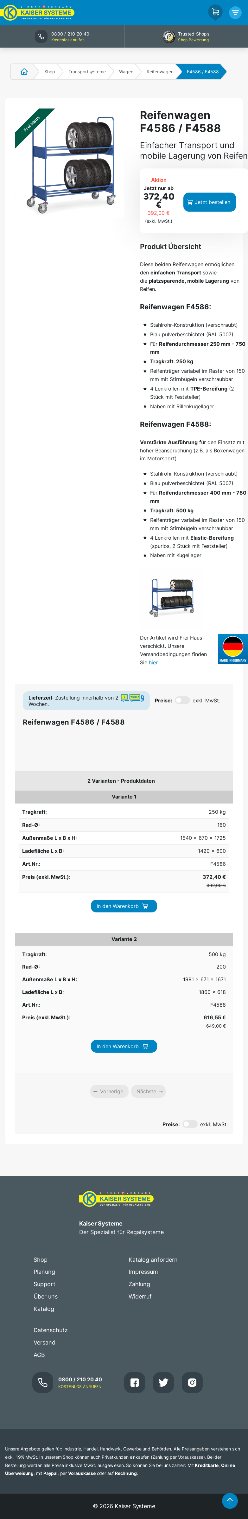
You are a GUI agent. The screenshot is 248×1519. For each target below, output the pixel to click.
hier (153, 662)
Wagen (126, 71)
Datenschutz (51, 1124)
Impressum (143, 1066)
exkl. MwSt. (206, 700)
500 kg (26, 839)
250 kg (26, 800)
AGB (39, 1149)
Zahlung (139, 1078)
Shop (49, 71)
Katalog (44, 1103)
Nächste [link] (146, 885)
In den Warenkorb (195, 804)
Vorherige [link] (111, 885)
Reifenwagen (160, 71)
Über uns (46, 1091)
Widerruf (140, 1091)
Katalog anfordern (153, 1053)
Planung (44, 1066)
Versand (44, 1136)
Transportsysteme (87, 71)
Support (44, 1078)
